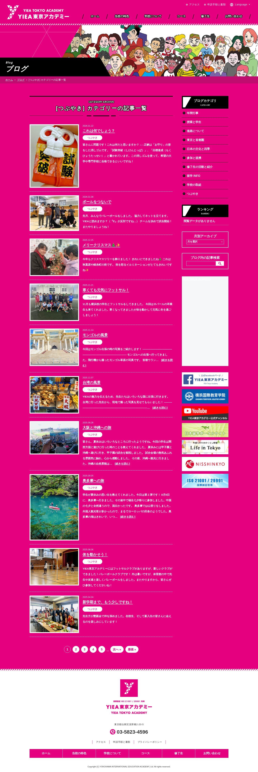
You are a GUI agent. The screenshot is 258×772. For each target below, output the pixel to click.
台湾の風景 (92, 382)
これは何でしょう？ (99, 131)
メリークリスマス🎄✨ (101, 245)
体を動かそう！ (95, 554)
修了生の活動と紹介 (200, 166)
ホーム (9, 79)
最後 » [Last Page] (132, 649)
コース (145, 753)
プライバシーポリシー (150, 742)
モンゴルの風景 (95, 335)
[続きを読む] (160, 407)
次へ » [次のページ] (117, 649)
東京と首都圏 (195, 139)
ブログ (21, 79)
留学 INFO (193, 175)
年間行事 (192, 113)
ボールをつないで (97, 202)
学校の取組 (194, 184)
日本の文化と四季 (198, 148)
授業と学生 (194, 122)
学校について (112, 753)
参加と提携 (194, 157)
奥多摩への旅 (93, 481)
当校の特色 (79, 753)
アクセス (194, 4)
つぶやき (92, 137)
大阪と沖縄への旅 (97, 427)
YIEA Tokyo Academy (196, 279)
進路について (195, 131)
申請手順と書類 (216, 4)
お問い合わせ (212, 753)
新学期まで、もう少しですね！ (108, 602)
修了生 (178, 753)
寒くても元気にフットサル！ (106, 290)
